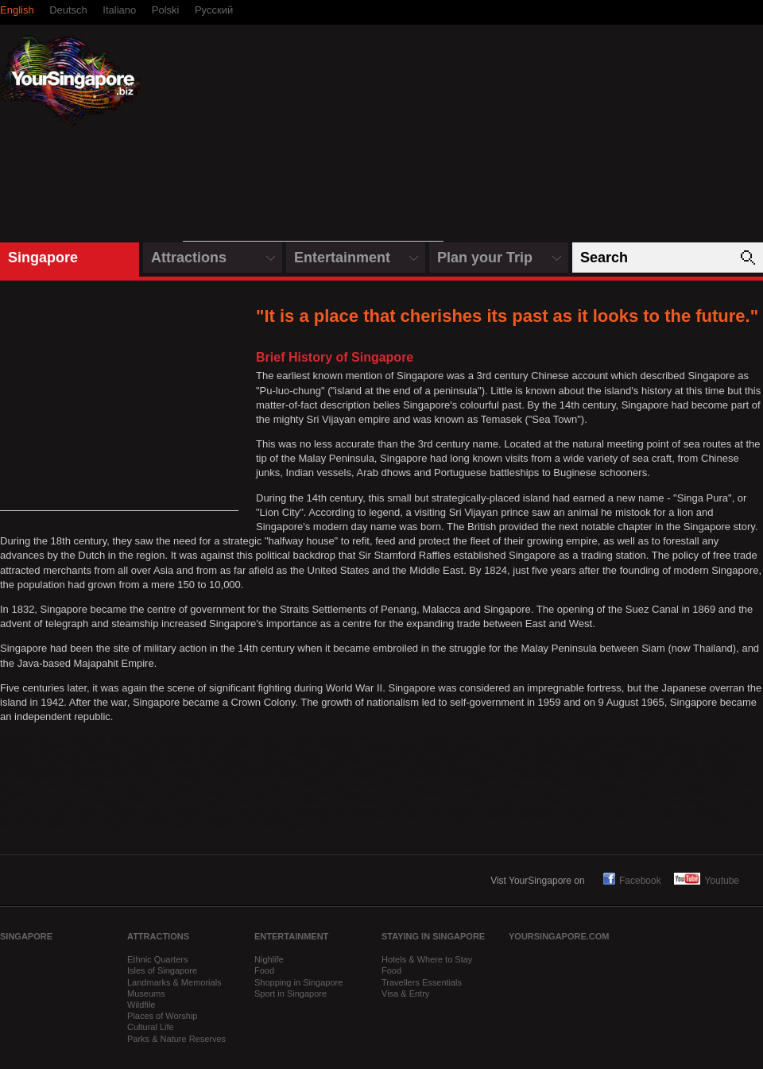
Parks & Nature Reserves (176, 1039)
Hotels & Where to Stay (427, 959)
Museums (146, 993)
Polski (166, 10)
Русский (214, 10)
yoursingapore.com (559, 936)
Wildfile (141, 1004)
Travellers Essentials (422, 982)
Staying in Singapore (433, 936)
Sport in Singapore (290, 993)
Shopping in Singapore (298, 982)
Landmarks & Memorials (174, 982)
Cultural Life (150, 1027)
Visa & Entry (405, 993)
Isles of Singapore (162, 970)
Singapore (43, 257)
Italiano (119, 10)
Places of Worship (162, 1016)
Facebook (631, 880)
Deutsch (68, 10)
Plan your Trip (485, 257)
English (17, 10)
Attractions (189, 257)
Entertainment (342, 257)
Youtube (706, 880)
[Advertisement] (313, 141)
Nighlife (269, 959)
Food (264, 970)
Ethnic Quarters (157, 959)
